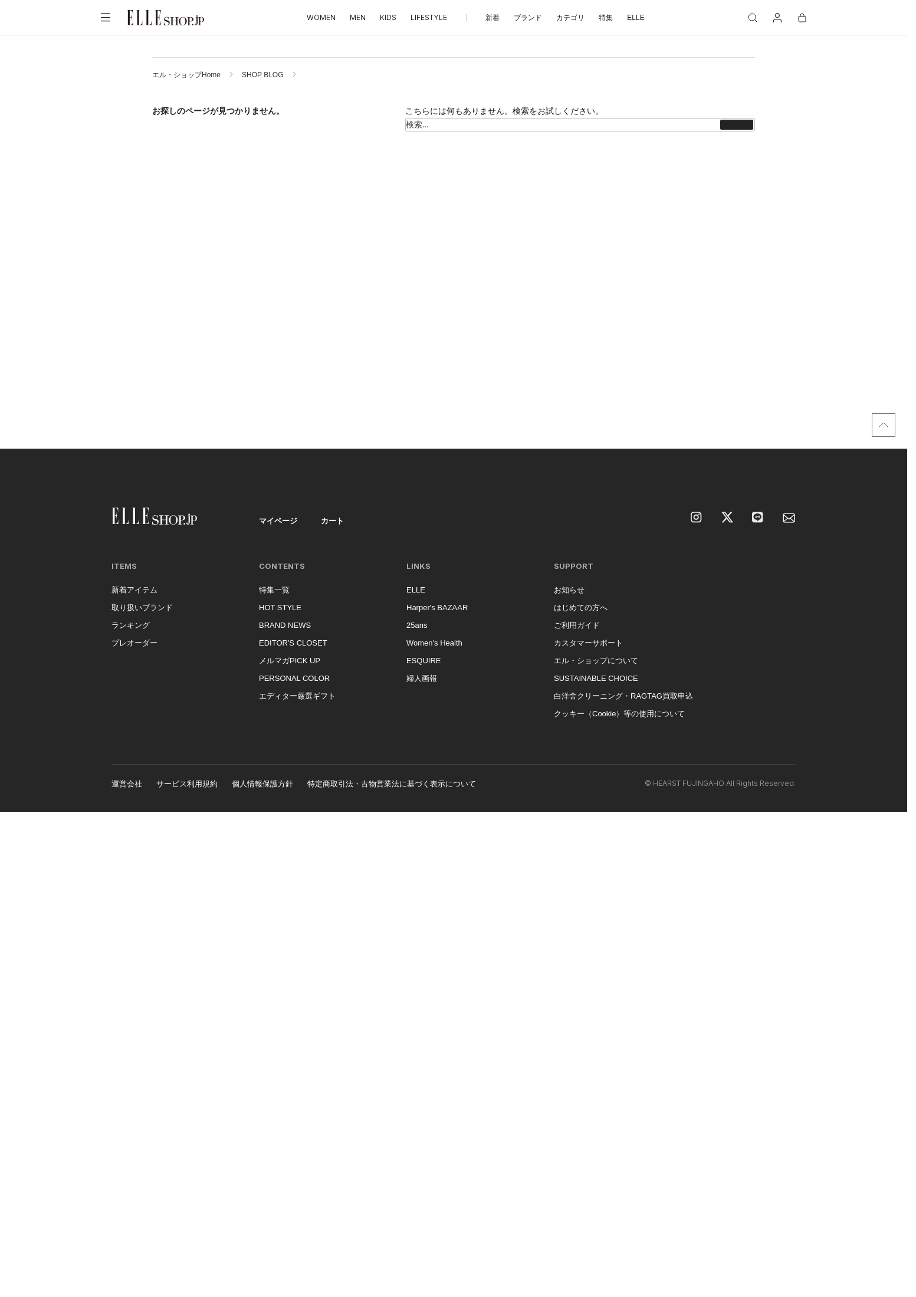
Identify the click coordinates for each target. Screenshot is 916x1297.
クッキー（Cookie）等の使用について (619, 713)
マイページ (278, 521)
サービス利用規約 (187, 783)
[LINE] (758, 518)
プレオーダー (134, 643)
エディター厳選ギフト (297, 696)
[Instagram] (697, 518)
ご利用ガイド (577, 625)
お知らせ (569, 590)
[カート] (802, 17)
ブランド (528, 18)
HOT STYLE (280, 607)
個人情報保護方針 (262, 783)
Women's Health (434, 643)
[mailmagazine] (789, 518)
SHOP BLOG (262, 75)
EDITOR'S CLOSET (293, 643)
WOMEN (321, 17)
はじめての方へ (581, 607)
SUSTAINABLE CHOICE (596, 678)
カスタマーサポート (588, 643)
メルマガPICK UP (289, 660)
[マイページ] (777, 17)
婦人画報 (421, 678)
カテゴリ (570, 18)
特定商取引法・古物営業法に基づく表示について (391, 783)
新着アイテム (134, 590)
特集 (606, 18)
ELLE (635, 18)
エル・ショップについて (596, 660)
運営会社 (126, 783)
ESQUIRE (423, 660)
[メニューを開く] (105, 17)
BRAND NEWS (285, 625)
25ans (416, 625)
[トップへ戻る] (883, 425)
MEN (358, 17)
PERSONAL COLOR (294, 678)
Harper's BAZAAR (437, 607)
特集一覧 (274, 590)
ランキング (130, 625)
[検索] (752, 17)
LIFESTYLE (429, 17)
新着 (492, 18)
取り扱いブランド (142, 607)
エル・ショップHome (186, 75)
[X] (727, 518)
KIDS (388, 17)
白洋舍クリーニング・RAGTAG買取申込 (623, 696)
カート (332, 521)
